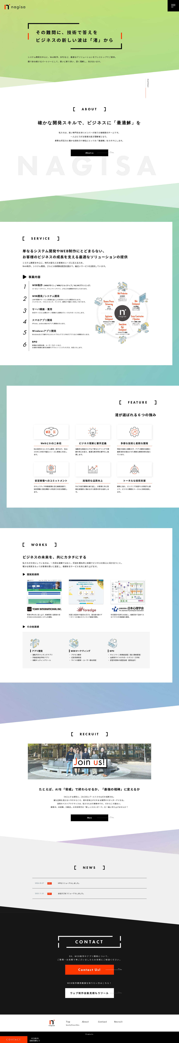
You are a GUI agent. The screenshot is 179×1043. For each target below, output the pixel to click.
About (85, 1021)
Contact (102, 1021)
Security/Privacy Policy (72, 1025)
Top (68, 1021)
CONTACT (13, 1039)
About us (89, 153)
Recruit (118, 1021)
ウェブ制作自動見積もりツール (89, 993)
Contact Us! (89, 970)
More (89, 818)
